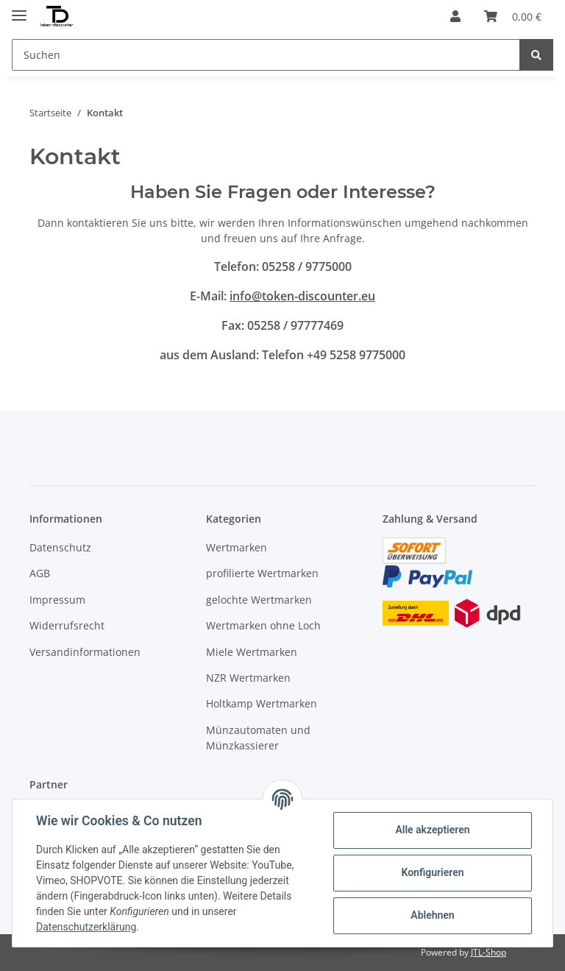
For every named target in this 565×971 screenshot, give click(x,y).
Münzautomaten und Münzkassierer (258, 737)
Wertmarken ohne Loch (263, 625)
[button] (455, 16)
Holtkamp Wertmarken (261, 703)
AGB (39, 573)
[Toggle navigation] (19, 9)
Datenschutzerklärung (86, 927)
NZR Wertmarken (248, 678)
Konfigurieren (432, 872)
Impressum (57, 600)
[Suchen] (266, 55)
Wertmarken (236, 547)
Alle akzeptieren (432, 830)
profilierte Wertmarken (262, 573)
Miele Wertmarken (251, 652)
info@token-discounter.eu (302, 296)
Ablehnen (432, 915)
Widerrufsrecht (66, 625)
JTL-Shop (488, 952)
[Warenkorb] (512, 16)
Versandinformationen (85, 652)
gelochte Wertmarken (259, 600)
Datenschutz (60, 547)
